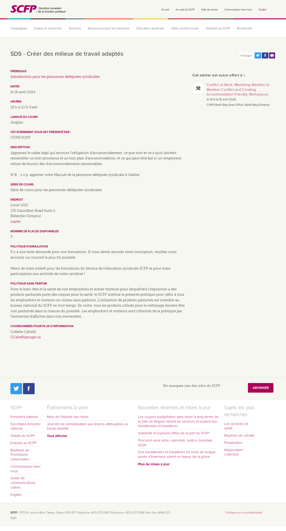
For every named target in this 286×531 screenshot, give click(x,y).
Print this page (272, 55)
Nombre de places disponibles (34, 231)
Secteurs (75, 28)
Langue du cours (24, 117)
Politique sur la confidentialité (244, 512)
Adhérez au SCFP (218, 28)
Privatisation (233, 443)
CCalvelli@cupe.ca (25, 337)
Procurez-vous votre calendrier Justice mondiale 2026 (175, 442)
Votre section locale (185, 28)
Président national (24, 417)
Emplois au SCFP (23, 443)
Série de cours (22, 184)
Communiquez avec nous (238, 9)
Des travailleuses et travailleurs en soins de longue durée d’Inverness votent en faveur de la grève (177, 454)
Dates (15, 86)
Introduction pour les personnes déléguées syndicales (55, 77)
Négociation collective (233, 452)
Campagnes (19, 28)
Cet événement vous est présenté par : (40, 132)
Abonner (261, 388)
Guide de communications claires (22, 483)
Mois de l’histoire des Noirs (68, 417)
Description (20, 147)
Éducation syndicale (150, 28)
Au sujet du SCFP (185, 9)
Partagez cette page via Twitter (258, 55)
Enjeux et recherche (48, 28)
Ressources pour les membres (109, 28)
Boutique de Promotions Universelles (19, 455)
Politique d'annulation (29, 246)
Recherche (244, 28)
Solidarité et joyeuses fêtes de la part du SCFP (173, 433)
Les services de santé (236, 426)
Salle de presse (209, 9)
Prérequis (18, 71)
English (262, 9)
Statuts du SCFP (22, 436)
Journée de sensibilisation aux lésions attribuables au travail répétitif (87, 426)
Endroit (16, 200)
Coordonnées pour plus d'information (41, 326)
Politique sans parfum (28, 283)
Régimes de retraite (239, 435)
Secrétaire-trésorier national (25, 426)
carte (16, 221)
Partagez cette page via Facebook (265, 55)
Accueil (165, 9)
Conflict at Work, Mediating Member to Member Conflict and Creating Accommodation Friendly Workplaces (238, 89)
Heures (16, 101)
